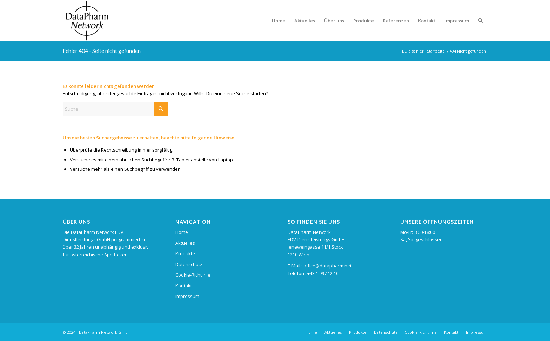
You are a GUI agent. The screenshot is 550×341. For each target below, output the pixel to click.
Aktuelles (185, 243)
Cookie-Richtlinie (192, 275)
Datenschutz (188, 264)
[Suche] (480, 20)
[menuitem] (278, 20)
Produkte (185, 253)
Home (181, 232)
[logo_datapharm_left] (107, 20)
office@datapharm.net (327, 266)
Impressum (187, 296)
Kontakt (183, 286)
